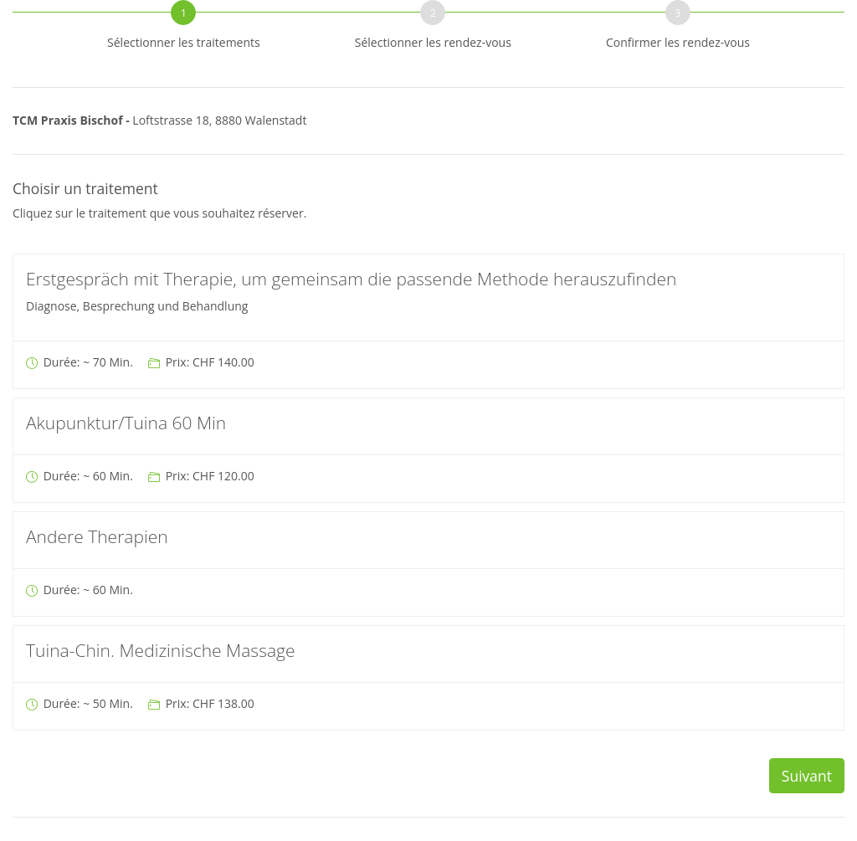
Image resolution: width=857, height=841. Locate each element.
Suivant (807, 776)
